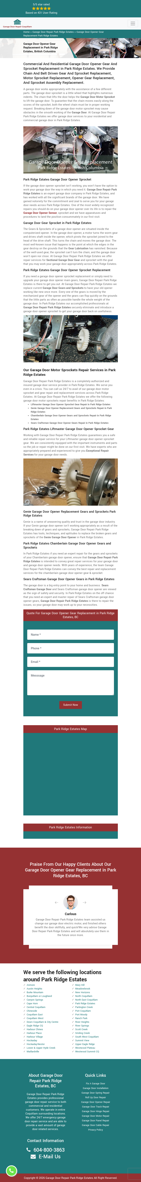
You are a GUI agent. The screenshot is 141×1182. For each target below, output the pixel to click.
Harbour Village (35, 1036)
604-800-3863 (49, 1150)
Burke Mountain (35, 992)
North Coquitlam (83, 996)
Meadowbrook (82, 988)
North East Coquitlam (86, 999)
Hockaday (32, 1040)
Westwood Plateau (85, 1048)
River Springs (82, 1025)
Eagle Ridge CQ (35, 1025)
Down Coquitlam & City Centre (42, 1022)
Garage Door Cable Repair (95, 1125)
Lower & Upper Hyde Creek (41, 1048)
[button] (59, 902)
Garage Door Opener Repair (95, 1102)
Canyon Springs (35, 999)
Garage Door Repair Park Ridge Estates (53, 32)
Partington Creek (84, 1007)
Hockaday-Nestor (36, 1044)
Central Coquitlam (36, 1007)
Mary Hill (79, 985)
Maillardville (33, 1051)
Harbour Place (34, 1033)
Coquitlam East (35, 1014)
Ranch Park (81, 1018)
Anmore (31, 985)
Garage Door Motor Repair (95, 1116)
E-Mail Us (50, 1156)
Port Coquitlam (83, 1011)
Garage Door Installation (95, 1088)
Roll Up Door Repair (95, 1097)
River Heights (82, 1022)
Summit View (82, 1040)
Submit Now (70, 705)
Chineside (32, 1011)
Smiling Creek (82, 1033)
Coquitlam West (35, 1018)
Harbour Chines (35, 1029)
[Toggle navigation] (133, 23)
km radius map (70, 774)
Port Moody (81, 1014)
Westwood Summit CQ (87, 1051)
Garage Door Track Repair (95, 1106)
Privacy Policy (95, 1130)
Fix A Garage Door (95, 1083)
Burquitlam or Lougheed (39, 996)
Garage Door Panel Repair (95, 1120)
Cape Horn (32, 1003)
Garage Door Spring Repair (96, 1093)
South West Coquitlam (87, 1036)
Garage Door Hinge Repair (95, 1111)
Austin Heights (34, 988)
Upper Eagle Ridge (85, 1044)
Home (26, 32)
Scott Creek (81, 1029)
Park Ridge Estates (85, 1003)
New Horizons (82, 992)
